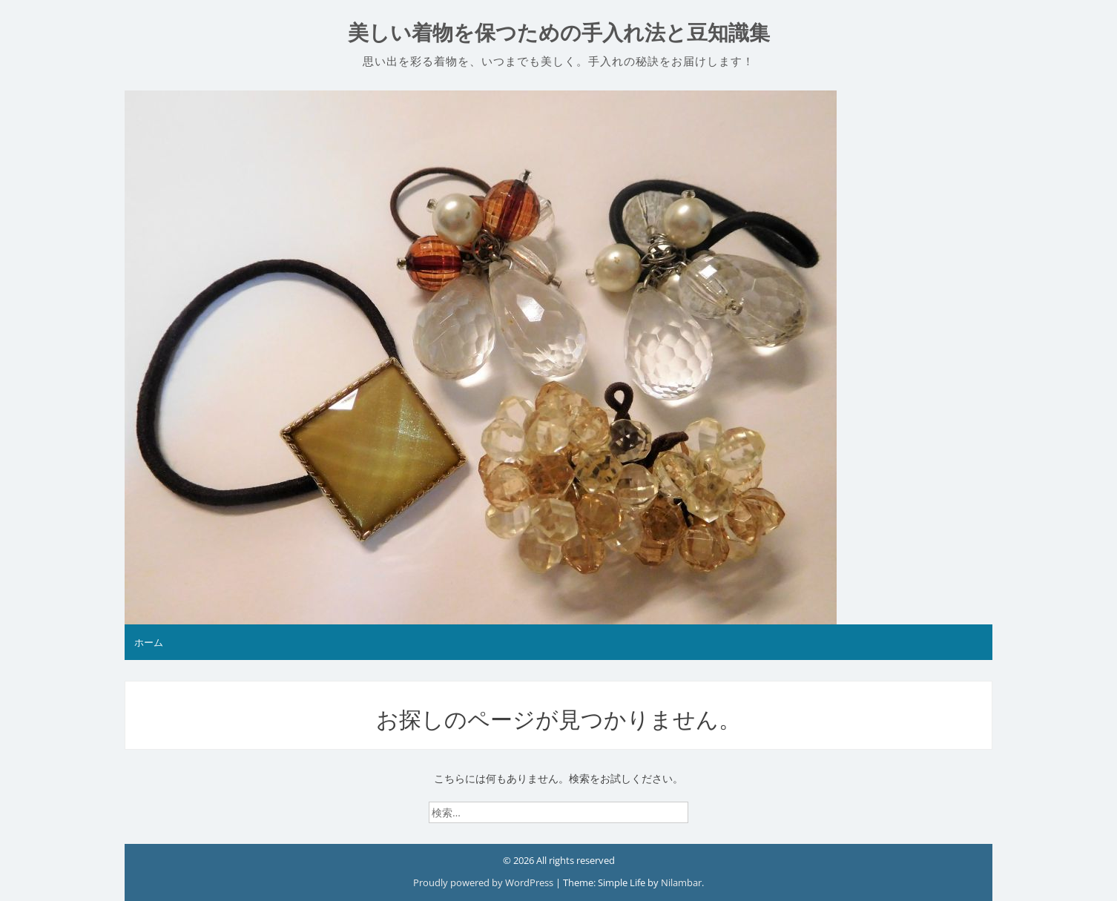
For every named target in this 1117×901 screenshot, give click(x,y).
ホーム (148, 642)
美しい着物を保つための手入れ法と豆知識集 (559, 33)
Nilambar (681, 882)
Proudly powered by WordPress (484, 882)
